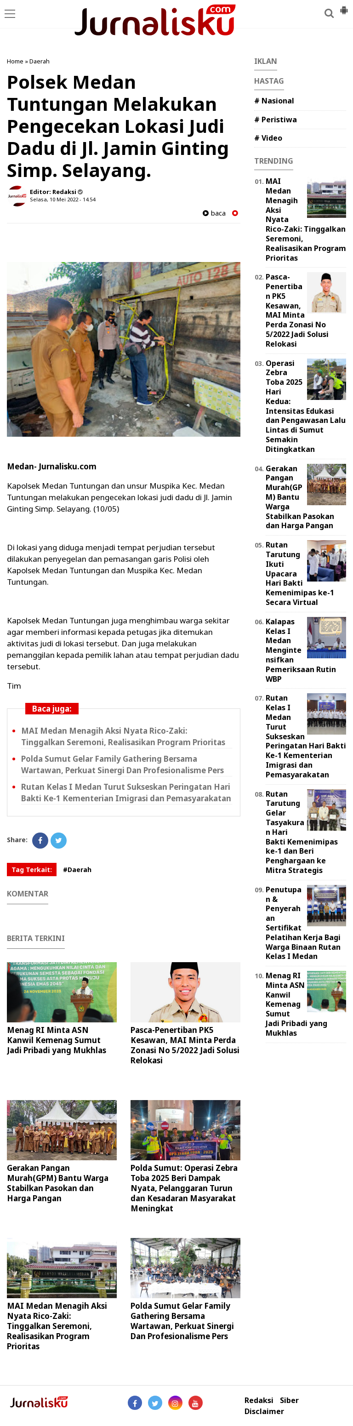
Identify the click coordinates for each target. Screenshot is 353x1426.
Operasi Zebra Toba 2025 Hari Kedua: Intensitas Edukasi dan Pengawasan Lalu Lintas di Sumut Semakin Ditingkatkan (306, 406)
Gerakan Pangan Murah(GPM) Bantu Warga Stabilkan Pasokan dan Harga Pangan (57, 1183)
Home (15, 61)
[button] (343, 6)
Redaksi (259, 1400)
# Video (268, 138)
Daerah (39, 61)
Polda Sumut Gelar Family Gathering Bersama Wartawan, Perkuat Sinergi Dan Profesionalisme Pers (122, 764)
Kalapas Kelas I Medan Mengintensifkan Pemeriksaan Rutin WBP (301, 650)
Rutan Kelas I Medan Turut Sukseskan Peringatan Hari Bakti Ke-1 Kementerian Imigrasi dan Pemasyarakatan (126, 792)
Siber (289, 1400)
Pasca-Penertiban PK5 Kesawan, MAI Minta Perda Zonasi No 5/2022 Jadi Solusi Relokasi (185, 1045)
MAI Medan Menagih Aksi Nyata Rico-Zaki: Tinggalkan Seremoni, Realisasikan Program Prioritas (123, 736)
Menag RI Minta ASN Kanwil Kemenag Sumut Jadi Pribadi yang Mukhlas (56, 1040)
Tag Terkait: (31, 869)
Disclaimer (264, 1411)
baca (214, 213)
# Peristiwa (275, 119)
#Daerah (77, 869)
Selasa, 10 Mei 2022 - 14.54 (62, 199)
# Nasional (274, 101)
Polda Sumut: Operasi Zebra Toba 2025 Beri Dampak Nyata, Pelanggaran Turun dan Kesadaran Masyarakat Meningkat (184, 1188)
